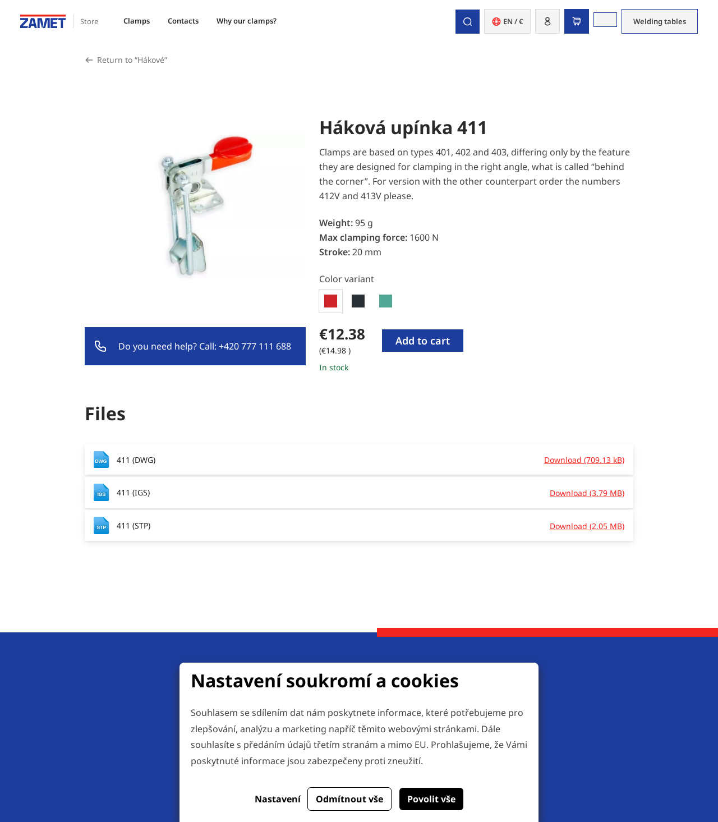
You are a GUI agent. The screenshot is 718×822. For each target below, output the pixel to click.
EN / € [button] (507, 21)
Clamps (136, 21)
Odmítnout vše (349, 799)
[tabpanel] (476, 349)
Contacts (183, 21)
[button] (547, 21)
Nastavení (278, 799)
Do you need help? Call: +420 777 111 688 (204, 346)
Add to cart (422, 340)
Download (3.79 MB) (587, 493)
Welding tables (659, 21)
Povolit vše (431, 799)
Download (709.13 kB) (584, 459)
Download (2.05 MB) (587, 526)
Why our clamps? (247, 21)
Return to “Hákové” (132, 59)
